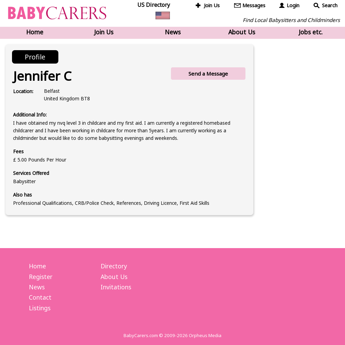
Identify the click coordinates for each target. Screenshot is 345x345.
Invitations (116, 287)
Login (293, 5)
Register (41, 276)
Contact (40, 297)
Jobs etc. (311, 32)
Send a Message (208, 73)
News (173, 32)
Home (34, 32)
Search (329, 5)
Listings (39, 308)
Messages (253, 5)
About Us (241, 32)
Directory (114, 266)
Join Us (212, 5)
